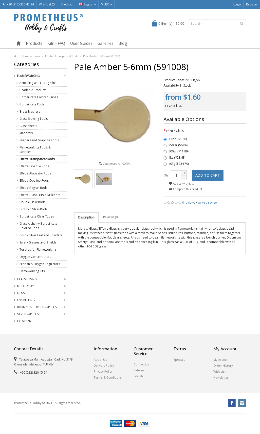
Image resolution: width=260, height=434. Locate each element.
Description (86, 217)
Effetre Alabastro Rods (35, 173)
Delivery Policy (104, 365)
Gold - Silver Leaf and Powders (40, 235)
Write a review (207, 202)
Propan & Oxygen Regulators (39, 264)
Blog (122, 43)
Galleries (105, 43)
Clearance (25, 321)
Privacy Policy (103, 371)
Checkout (67, 4)
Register (252, 4)
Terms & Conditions (108, 377)
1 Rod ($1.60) (175, 139)
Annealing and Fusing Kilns (37, 83)
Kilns (21, 293)
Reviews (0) (110, 217)
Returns (139, 370)
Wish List (219, 371)
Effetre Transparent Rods (61, 56)
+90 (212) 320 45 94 (18, 4)
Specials (179, 360)
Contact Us (141, 364)
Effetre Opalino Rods (34, 180)
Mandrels (26, 133)
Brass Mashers (29, 111)
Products (34, 43)
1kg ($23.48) (174, 157)
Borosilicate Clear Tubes (36, 216)
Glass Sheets (28, 126)
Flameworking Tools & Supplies (35, 149)
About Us (100, 360)
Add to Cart (207, 175)
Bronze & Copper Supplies (37, 307)
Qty (166, 175)
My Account (221, 360)
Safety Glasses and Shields (37, 242)
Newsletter (220, 377)
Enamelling (26, 300)
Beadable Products (32, 90)
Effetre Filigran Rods (33, 188)
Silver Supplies (28, 314)
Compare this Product (185, 189)
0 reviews (188, 202)
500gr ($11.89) (176, 151)
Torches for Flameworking (37, 249)
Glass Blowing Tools (33, 119)
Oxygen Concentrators (35, 257)
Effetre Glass (175, 131)
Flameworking (30, 56)
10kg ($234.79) (176, 164)
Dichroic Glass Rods (33, 209)
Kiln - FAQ (56, 43)
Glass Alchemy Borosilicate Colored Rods (38, 225)
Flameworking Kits (32, 271)
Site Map (140, 376)
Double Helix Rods (32, 202)
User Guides (81, 43)
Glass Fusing (27, 279)
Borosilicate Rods (31, 104)
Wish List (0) (47, 4)
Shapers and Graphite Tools (39, 140)
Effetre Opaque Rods (34, 166)
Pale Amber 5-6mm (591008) (101, 56)
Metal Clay (25, 286)
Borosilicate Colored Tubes (38, 97)
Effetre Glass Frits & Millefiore (39, 195)
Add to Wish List (181, 183)
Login (237, 4)
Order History (223, 365)
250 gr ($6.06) (175, 145)
